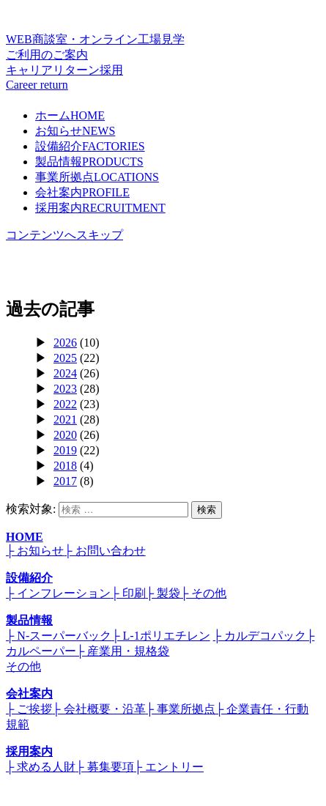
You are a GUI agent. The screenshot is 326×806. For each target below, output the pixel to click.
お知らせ (75, 131)
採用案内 (100, 208)
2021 (65, 419)
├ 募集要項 (104, 767)
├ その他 (203, 593)
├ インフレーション (58, 593)
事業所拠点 (97, 177)
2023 (65, 388)
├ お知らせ (35, 550)
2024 (65, 373)
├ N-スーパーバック (58, 635)
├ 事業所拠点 (180, 709)
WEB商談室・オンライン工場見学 (163, 48)
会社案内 (82, 192)
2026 (65, 342)
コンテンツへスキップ (64, 235)
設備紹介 (90, 146)
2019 (65, 450)
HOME (24, 536)
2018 (65, 465)
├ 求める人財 (40, 767)
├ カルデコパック (259, 635)
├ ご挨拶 (29, 709)
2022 (65, 404)
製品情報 (89, 161)
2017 (65, 481)
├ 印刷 (128, 593)
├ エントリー (169, 767)
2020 (65, 435)
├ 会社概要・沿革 (98, 709)
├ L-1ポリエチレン (160, 635)
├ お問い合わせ (104, 550)
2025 (65, 358)
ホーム (70, 115)
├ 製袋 (163, 593)
